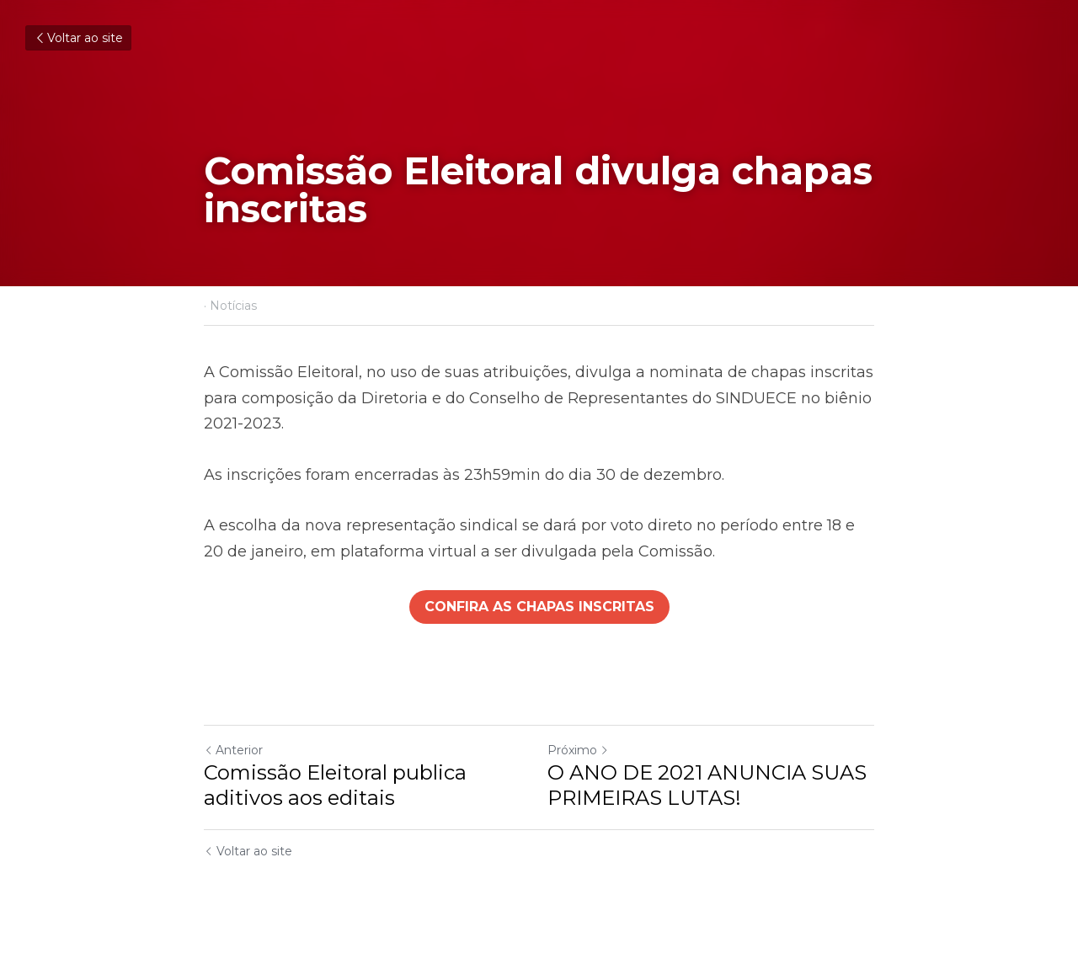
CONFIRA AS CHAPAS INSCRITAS (539, 607)
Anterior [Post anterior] (233, 750)
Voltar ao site (78, 37)
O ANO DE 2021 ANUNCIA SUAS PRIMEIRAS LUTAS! (707, 785)
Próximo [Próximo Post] (578, 750)
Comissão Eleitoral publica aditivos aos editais (335, 785)
